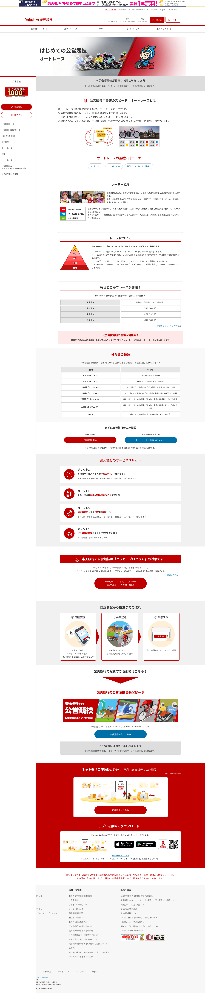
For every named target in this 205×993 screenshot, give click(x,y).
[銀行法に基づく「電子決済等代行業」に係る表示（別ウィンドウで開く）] (89, 952)
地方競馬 (17, 142)
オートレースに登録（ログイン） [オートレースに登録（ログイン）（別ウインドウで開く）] (151, 440)
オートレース (17, 160)
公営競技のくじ (17, 167)
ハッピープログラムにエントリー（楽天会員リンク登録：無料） (120, 583)
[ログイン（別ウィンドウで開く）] (173, 20)
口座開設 (16, 106)
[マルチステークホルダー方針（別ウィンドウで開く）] (80, 956)
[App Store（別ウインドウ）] (125, 844)
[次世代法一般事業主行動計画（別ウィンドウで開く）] (80, 930)
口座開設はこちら (120, 810)
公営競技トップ (17, 124)
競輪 (17, 154)
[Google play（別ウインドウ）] (147, 844)
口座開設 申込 (90, 440)
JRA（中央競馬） (17, 136)
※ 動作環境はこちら (120, 855)
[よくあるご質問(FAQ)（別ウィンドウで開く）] (127, 20)
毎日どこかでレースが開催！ (139, 166)
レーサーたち (95, 166)
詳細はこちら (172, 575)
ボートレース (17, 148)
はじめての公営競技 (17, 174)
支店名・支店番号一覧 (41, 977)
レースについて (114, 166)
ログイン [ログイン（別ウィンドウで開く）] (16, 114)
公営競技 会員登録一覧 (17, 130)
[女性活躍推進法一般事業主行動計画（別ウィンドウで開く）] (83, 935)
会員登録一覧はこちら (120, 734)
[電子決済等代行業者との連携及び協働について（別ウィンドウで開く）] (88, 943)
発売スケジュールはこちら (169, 326)
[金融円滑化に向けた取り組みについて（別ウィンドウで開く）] (84, 939)
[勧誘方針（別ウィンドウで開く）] (72, 948)
